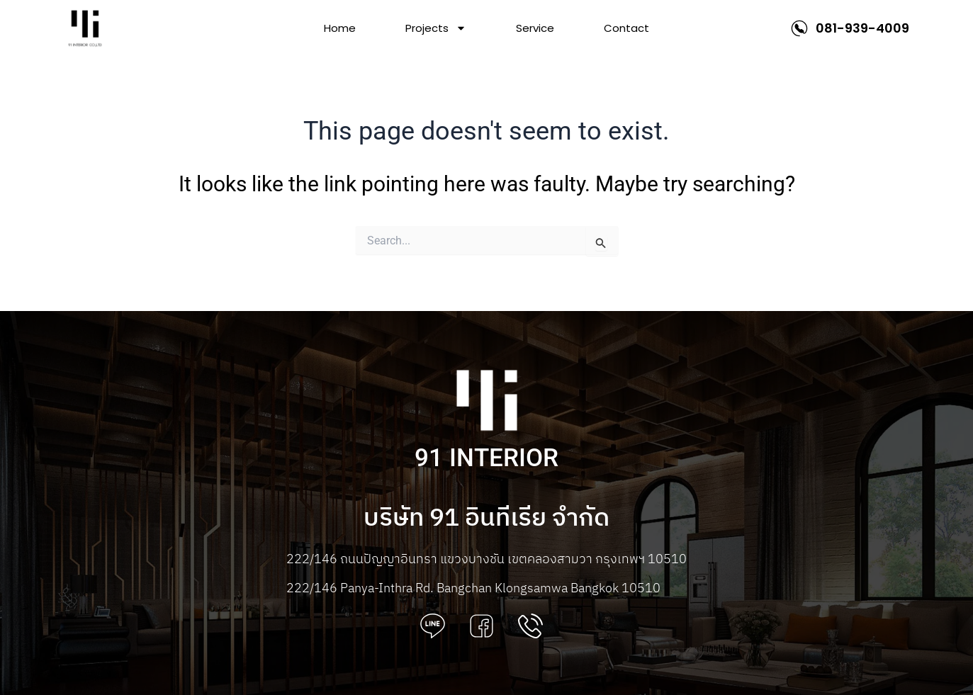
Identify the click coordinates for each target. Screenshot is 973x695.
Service (535, 28)
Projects (435, 28)
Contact (626, 28)
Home (340, 28)
